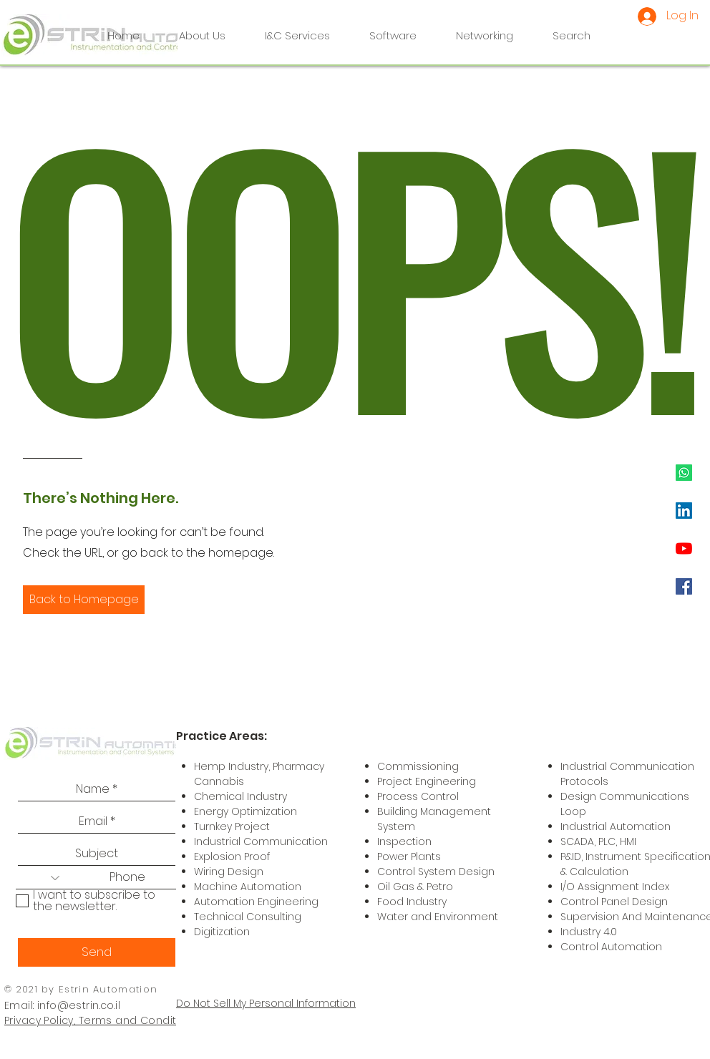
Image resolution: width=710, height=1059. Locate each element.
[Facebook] (684, 586)
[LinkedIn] (684, 510)
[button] (84, 599)
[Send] (96, 952)
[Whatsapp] (684, 472)
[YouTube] (684, 548)
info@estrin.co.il (78, 1005)
